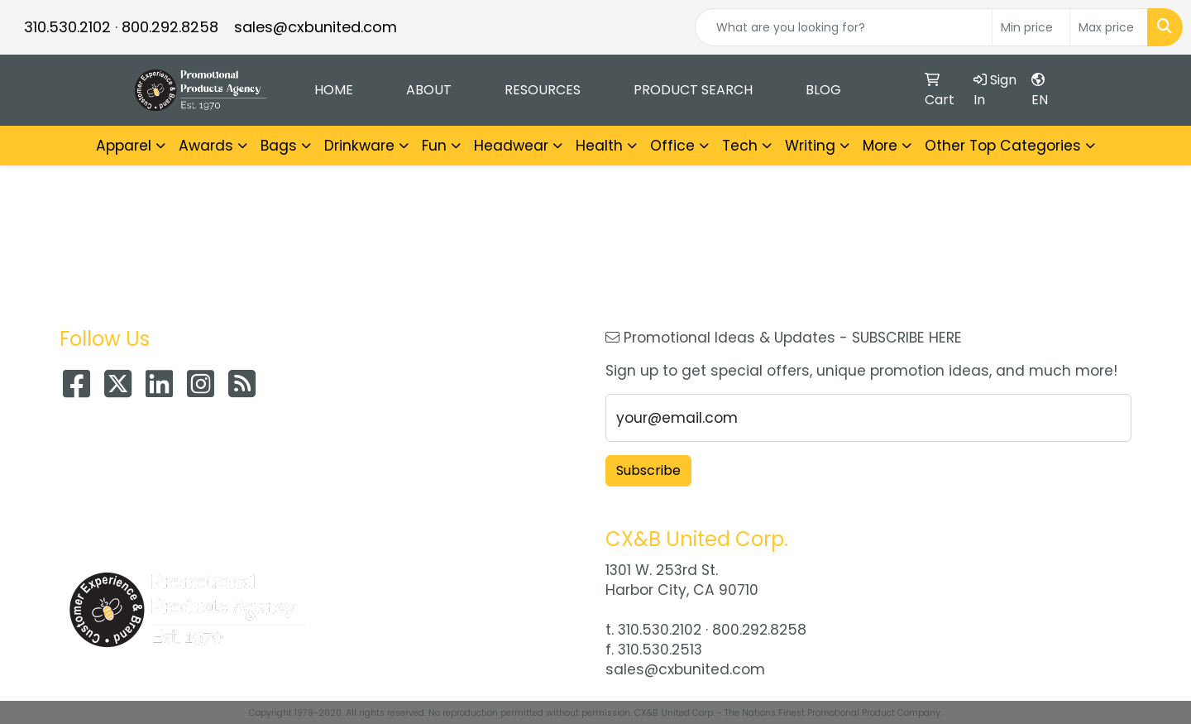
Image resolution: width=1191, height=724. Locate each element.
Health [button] (599, 146)
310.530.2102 (67, 27)
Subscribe (648, 470)
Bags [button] (279, 146)
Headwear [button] (511, 146)
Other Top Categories (1003, 146)
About (429, 89)
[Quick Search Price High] (1108, 27)
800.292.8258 (170, 27)
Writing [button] (810, 146)
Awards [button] (206, 146)
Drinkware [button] (359, 146)
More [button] (880, 146)
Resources (543, 89)
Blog (823, 89)
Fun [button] (434, 146)
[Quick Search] (843, 27)
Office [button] (672, 146)
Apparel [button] (123, 146)
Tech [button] (740, 146)
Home (333, 89)
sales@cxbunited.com (315, 27)
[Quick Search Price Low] (1031, 27)
